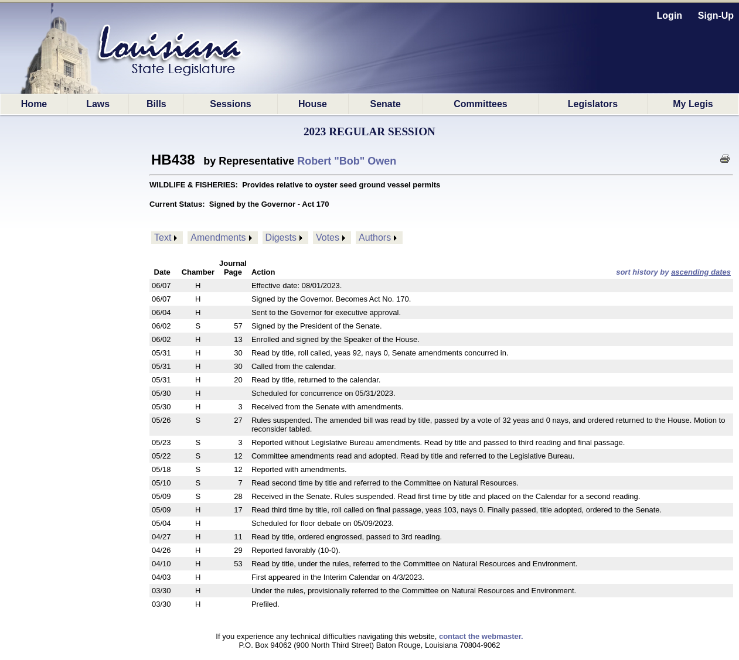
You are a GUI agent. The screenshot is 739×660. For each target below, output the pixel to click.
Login (670, 15)
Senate (385, 104)
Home (34, 104)
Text (162, 237)
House (312, 104)
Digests (281, 237)
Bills (156, 104)
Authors (375, 237)
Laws (98, 104)
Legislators (593, 104)
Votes (327, 237)
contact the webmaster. (481, 636)
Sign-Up (716, 15)
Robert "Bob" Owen (346, 161)
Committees (481, 104)
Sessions (230, 104)
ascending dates (701, 272)
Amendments (218, 237)
